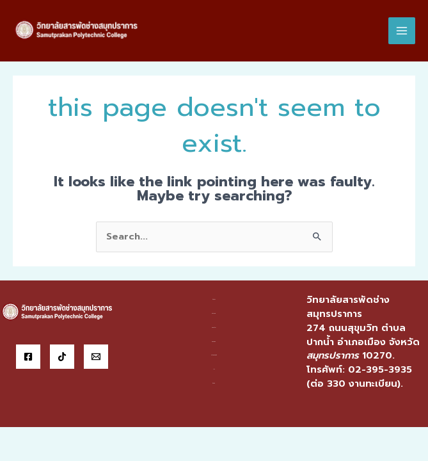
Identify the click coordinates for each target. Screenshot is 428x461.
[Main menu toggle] (401, 30)
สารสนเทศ (214, 341)
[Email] (96, 356)
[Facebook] (28, 356)
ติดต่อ (213, 383)
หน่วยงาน (214, 313)
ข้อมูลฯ (214, 299)
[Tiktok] (62, 356)
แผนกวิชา (214, 327)
